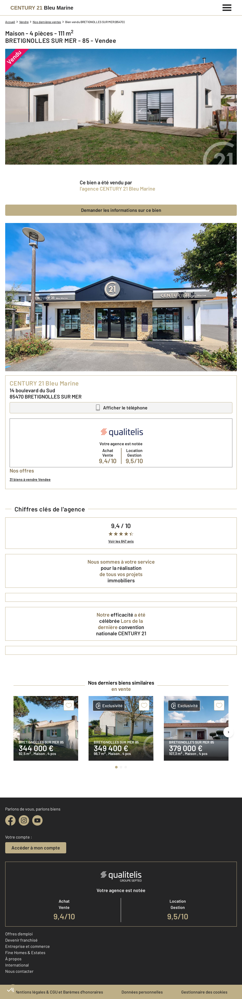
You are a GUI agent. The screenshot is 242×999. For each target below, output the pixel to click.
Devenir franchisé (21, 939)
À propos (13, 958)
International (17, 964)
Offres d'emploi (19, 933)
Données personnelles (142, 991)
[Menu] (227, 7)
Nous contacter (19, 971)
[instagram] (24, 820)
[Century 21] (41, 7)
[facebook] (10, 820)
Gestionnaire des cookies (204, 991)
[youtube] (37, 820)
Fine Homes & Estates (25, 952)
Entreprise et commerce (27, 946)
